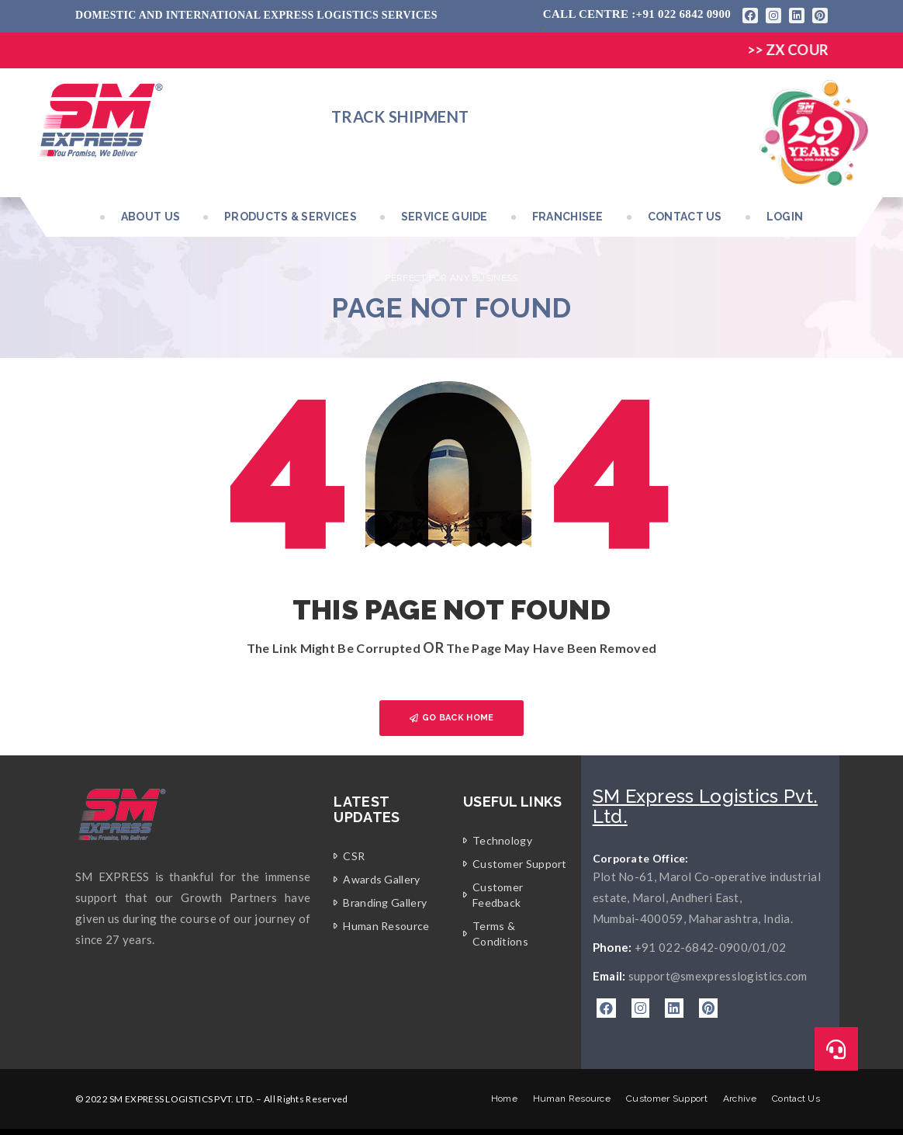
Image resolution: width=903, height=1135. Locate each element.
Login (785, 216)
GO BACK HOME (452, 718)
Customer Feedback (497, 894)
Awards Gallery (381, 879)
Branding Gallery (385, 902)
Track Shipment (400, 116)
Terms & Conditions (500, 933)
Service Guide (444, 216)
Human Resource (386, 925)
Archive (739, 1098)
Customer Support (519, 863)
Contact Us (685, 216)
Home (504, 1098)
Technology (502, 840)
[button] (836, 1049)
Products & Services (290, 216)
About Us (150, 216)
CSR (354, 856)
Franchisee (568, 216)
